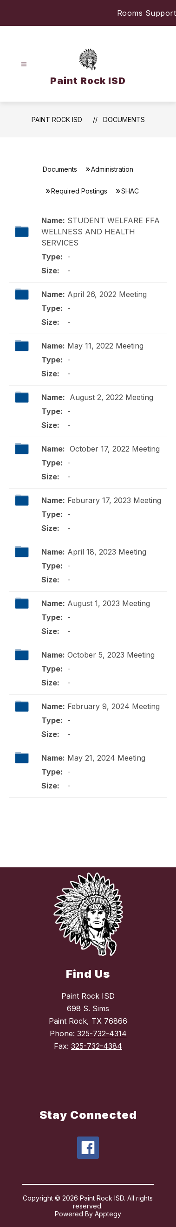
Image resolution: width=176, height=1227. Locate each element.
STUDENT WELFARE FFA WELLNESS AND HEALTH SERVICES (100, 231)
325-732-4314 (102, 1033)
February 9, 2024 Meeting (113, 706)
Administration (112, 169)
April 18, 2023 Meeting (106, 551)
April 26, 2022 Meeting (107, 294)
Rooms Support (146, 13)
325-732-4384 (96, 1046)
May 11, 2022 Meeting (105, 345)
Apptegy (108, 1214)
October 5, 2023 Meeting (111, 654)
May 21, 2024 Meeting (106, 757)
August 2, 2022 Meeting (110, 397)
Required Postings (79, 191)
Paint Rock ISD (57, 119)
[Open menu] (24, 64)
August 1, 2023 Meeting (108, 603)
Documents (124, 119)
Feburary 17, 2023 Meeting (114, 500)
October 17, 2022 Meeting (113, 448)
